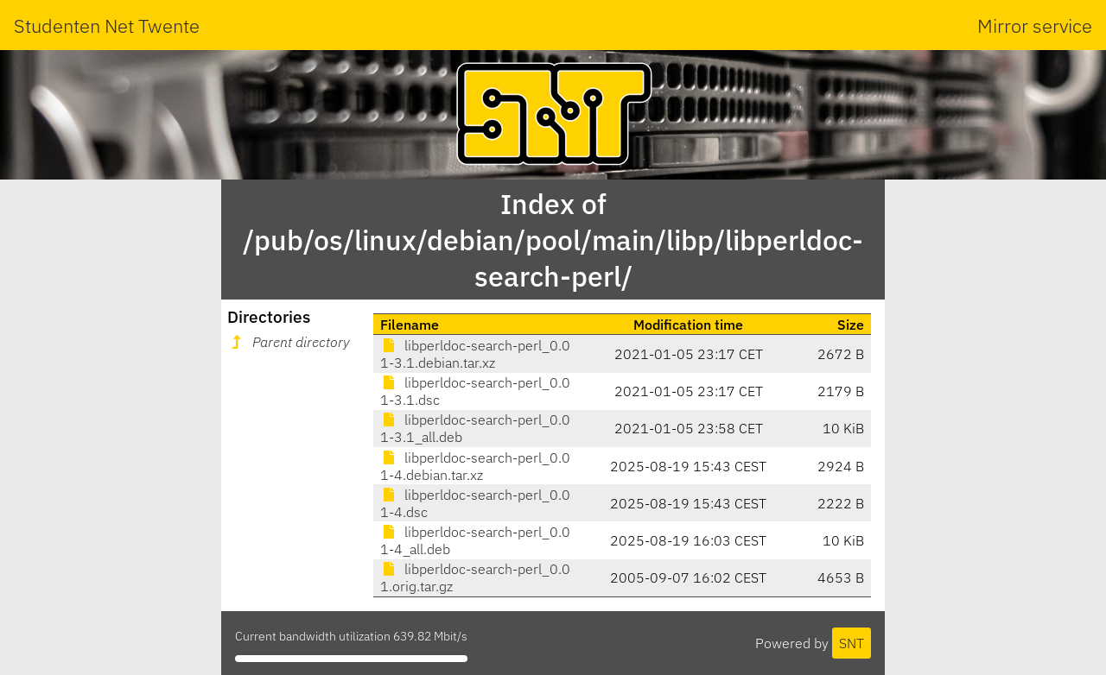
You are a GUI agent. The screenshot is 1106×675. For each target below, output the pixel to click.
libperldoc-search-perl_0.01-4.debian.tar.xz (475, 466)
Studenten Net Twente (107, 25)
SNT (851, 643)
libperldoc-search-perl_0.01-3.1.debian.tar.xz (475, 354)
